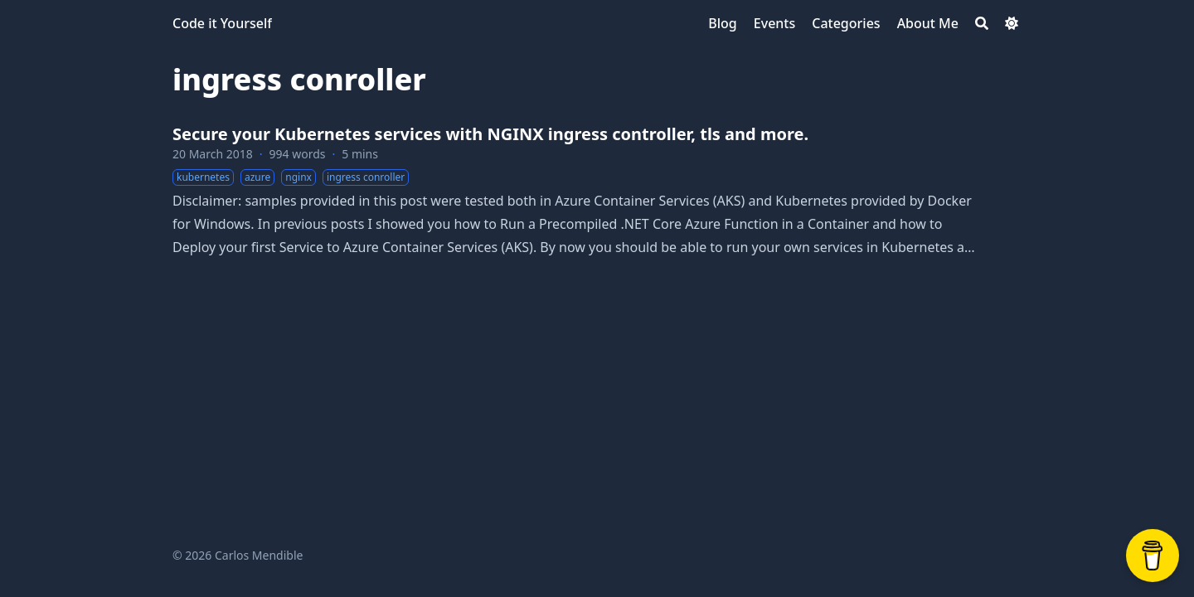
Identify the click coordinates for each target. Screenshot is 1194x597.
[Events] (774, 23)
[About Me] (928, 23)
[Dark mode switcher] (1011, 23)
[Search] (981, 23)
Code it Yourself (222, 23)
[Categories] (846, 23)
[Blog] (722, 23)
